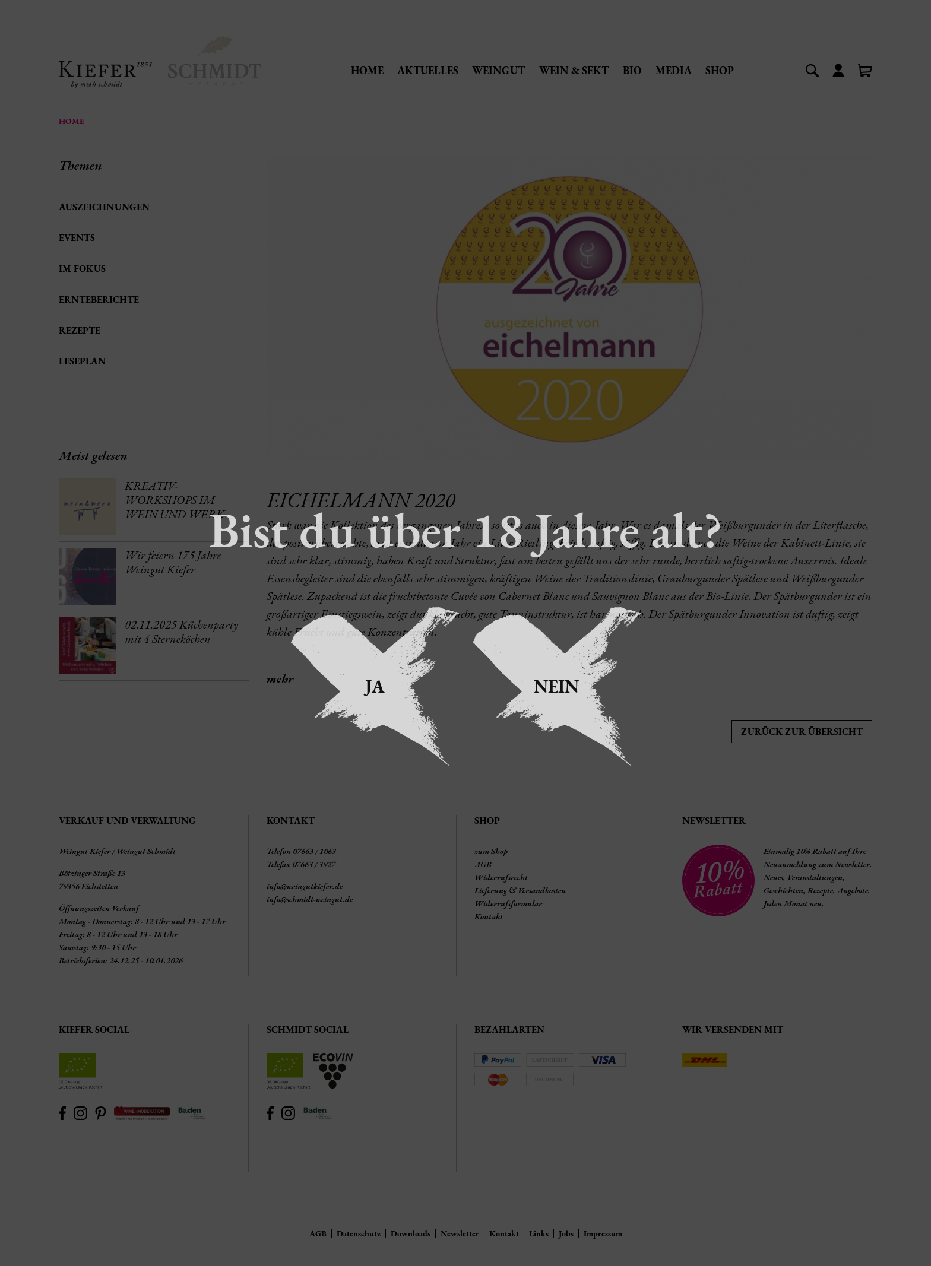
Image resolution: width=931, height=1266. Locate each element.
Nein (556, 686)
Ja (375, 686)
